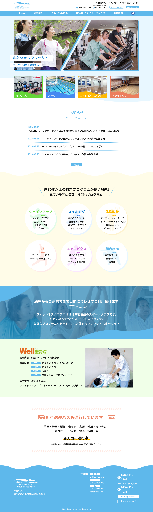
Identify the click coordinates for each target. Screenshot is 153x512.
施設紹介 (38, 13)
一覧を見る (76, 164)
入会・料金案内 (59, 13)
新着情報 (118, 13)
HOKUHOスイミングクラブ (90, 13)
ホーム (21, 13)
